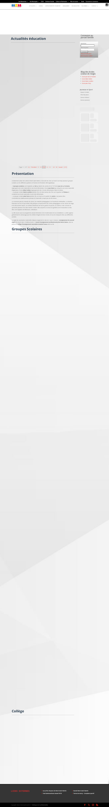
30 (56, 167)
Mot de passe (84, 47)
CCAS (42, 1)
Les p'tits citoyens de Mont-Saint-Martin (54, 791)
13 (49, 167)
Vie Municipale (34, 1)
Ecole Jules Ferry (86, 83)
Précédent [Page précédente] (34, 167)
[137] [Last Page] (65, 167)
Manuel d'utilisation (86, 54)
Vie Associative (75, 6)
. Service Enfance (84, 97)
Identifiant (83, 43)
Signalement (66, 6)
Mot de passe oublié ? (87, 56)
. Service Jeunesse (85, 100)
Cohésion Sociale (49, 1)
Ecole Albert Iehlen (87, 79)
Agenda (41, 6)
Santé (82, 1)
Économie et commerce (92, 1)
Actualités (32, 6)
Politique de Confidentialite (40, 804)
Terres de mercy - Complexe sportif (83, 793)
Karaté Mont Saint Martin (80, 791)
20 (53, 167)
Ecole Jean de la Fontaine (89, 76)
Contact (94, 6)
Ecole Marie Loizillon (87, 81)
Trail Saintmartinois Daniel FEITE (52, 793)
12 (47, 167)
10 (40, 167)
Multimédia (85, 6)
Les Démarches (22, 1)
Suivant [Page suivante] (61, 167)
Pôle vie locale (74, 1)
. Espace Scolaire (84, 92)
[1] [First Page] (29, 167)
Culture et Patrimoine (61, 1)
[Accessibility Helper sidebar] (107, 5)
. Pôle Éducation (84, 95)
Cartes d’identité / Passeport (52, 6)
